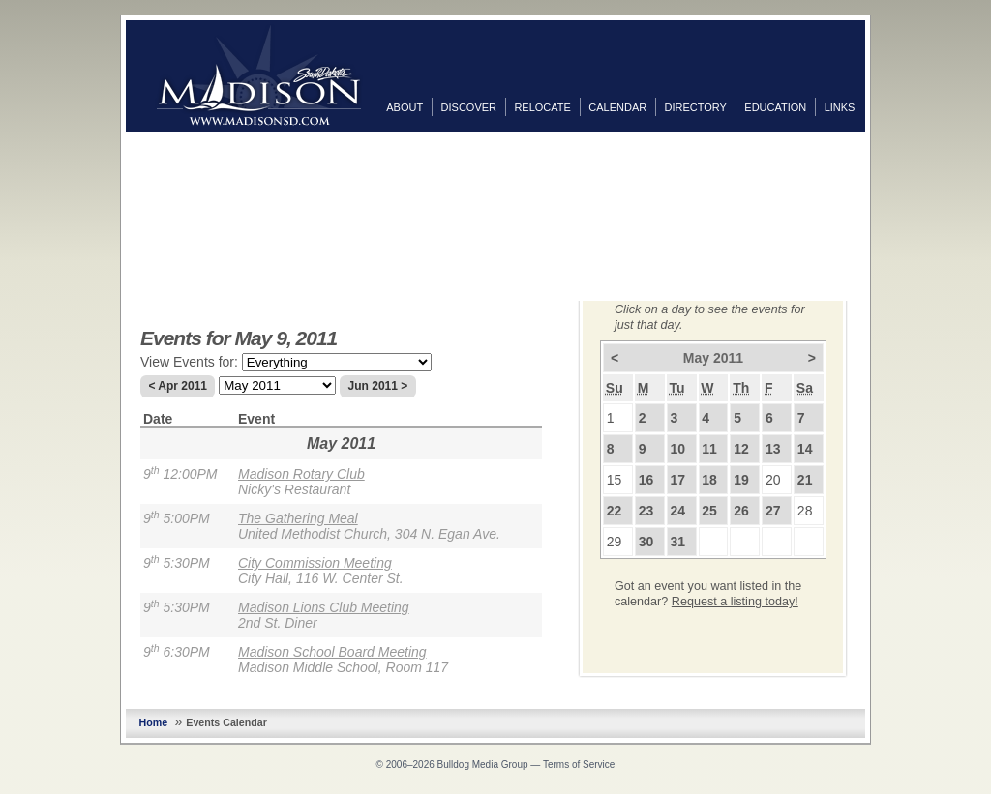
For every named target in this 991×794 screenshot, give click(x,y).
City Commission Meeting (315, 563)
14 (805, 448)
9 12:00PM (180, 474)
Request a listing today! (735, 601)
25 (709, 510)
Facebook (884, 151)
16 (646, 479)
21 (805, 479)
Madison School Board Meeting (332, 652)
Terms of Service (579, 764)
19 (741, 479)
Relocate (542, 107)
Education (775, 107)
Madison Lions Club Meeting (323, 607)
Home (153, 722)
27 (773, 510)
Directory (696, 107)
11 (709, 448)
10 (677, 448)
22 (614, 510)
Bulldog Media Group (482, 764)
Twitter (884, 182)
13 (773, 448)
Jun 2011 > (378, 386)
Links (840, 107)
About (404, 107)
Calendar (617, 107)
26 (741, 510)
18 (709, 479)
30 (646, 541)
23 (646, 510)
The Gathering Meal (298, 518)
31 (677, 541)
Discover (468, 107)
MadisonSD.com (259, 75)
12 (741, 448)
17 (677, 479)
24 (677, 510)
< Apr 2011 (177, 386)
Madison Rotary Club (301, 474)
